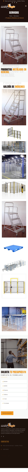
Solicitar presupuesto (7, 413)
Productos (13, 70)
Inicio (10, 16)
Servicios (16, 16)
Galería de (14, 87)
